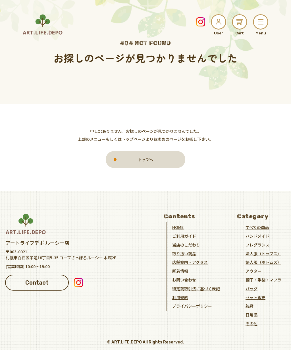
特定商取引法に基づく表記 (196, 288)
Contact (37, 282)
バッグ (251, 288)
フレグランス (257, 245)
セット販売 (255, 297)
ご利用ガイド (184, 236)
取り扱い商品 (184, 253)
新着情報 (180, 271)
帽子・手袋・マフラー (265, 280)
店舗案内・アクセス (190, 262)
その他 (251, 323)
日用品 (251, 315)
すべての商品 (257, 227)
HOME (178, 227)
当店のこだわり (186, 245)
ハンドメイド (257, 236)
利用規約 (180, 297)
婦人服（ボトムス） (263, 262)
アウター (253, 271)
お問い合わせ (184, 280)
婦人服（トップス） (263, 253)
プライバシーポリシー (192, 306)
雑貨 (249, 306)
